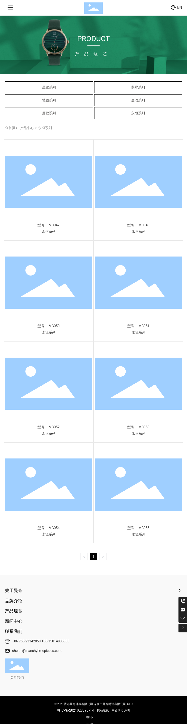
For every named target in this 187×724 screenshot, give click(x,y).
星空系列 (49, 87)
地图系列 (49, 100)
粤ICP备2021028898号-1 (75, 710)
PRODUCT (93, 38)
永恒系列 (138, 113)
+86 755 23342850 (26, 641)
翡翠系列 (138, 87)
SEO (129, 704)
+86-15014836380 (55, 641)
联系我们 (13, 631)
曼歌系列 (49, 113)
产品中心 (27, 128)
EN (179, 7)
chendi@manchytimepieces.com (37, 651)
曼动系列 (138, 100)
